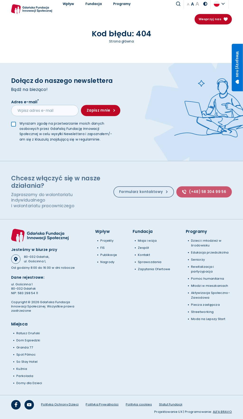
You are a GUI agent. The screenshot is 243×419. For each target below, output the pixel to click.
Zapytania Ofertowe (154, 269)
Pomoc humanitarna (207, 278)
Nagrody (107, 262)
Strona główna (121, 41)
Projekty (106, 240)
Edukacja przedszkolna (210, 252)
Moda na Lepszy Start (208, 319)
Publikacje (108, 255)
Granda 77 (24, 347)
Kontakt (144, 255)
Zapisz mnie (101, 110)
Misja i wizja (147, 240)
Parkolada (24, 376)
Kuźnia (21, 369)
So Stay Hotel (26, 361)
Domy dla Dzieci (29, 383)
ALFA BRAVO (222, 412)
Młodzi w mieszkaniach (209, 285)
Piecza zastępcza (205, 304)
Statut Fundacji (170, 404)
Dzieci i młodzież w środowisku (206, 243)
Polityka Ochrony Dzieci (60, 404)
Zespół (143, 247)
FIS (102, 247)
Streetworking (202, 312)
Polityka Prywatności (102, 404)
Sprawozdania (150, 262)
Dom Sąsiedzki (28, 340)
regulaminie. (89, 139)
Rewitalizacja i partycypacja (202, 269)
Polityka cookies (139, 404)
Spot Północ (26, 354)
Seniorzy (198, 259)
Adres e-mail (25, 102)
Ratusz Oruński (28, 333)
